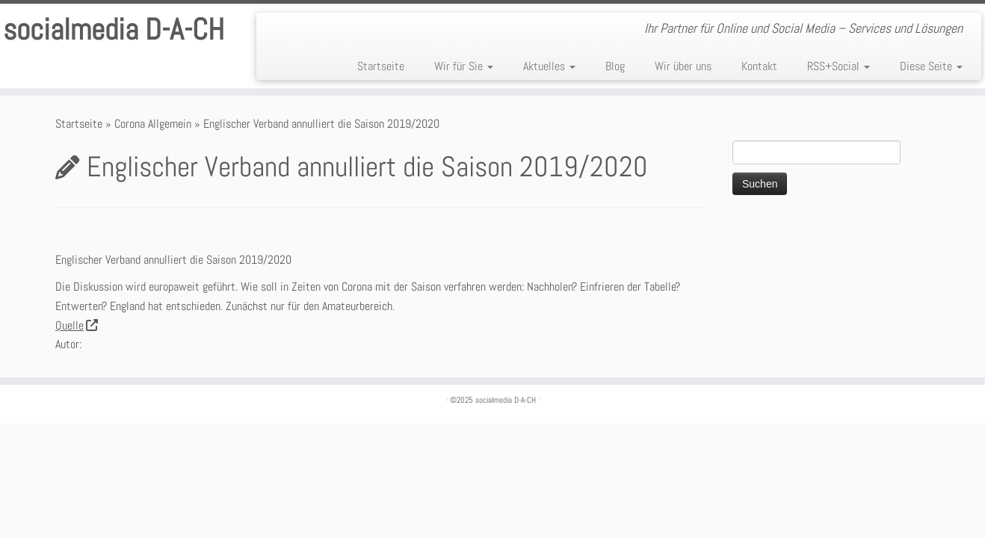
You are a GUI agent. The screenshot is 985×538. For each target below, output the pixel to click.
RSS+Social (838, 66)
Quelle (76, 325)
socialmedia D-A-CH (113, 30)
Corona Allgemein (152, 124)
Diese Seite (931, 66)
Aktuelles (549, 66)
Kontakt (759, 66)
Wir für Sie (463, 66)
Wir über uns (683, 66)
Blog (615, 66)
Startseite (380, 66)
